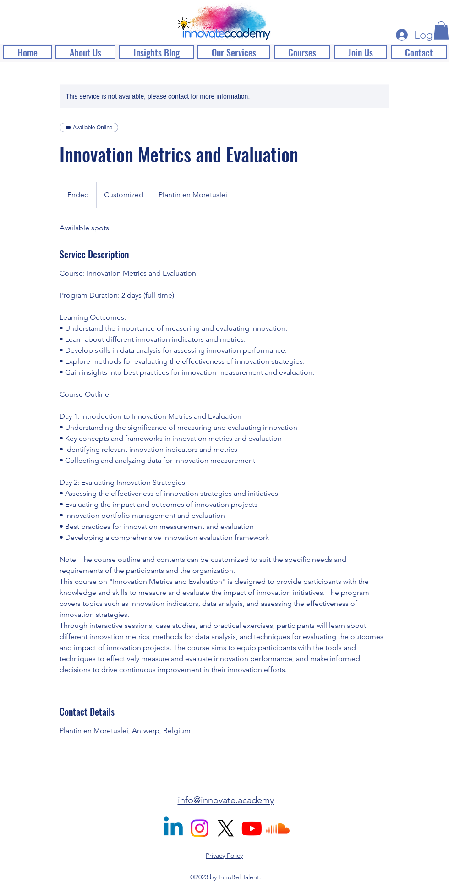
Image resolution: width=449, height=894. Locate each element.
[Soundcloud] (278, 828)
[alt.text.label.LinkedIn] (173, 828)
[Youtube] (251, 828)
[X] (225, 828)
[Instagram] (199, 828)
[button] (441, 30)
